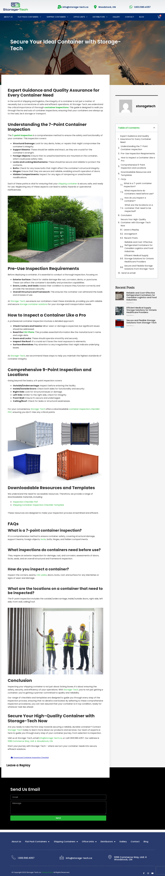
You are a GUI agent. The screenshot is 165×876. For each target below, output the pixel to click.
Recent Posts (131, 237)
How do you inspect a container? (135, 199)
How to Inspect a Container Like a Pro (138, 159)
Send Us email (128, 272)
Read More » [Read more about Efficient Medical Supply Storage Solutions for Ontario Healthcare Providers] (130, 315)
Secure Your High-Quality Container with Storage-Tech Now (136, 222)
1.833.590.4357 (142, 7)
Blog (141, 17)
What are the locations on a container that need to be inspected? (139, 208)
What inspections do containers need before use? (139, 192)
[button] (154, 128)
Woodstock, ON (107, 7)
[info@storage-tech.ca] (59, 7)
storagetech (130, 233)
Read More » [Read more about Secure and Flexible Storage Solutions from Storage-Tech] (130, 325)
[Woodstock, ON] (95, 7)
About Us (8, 17)
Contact (129, 17)
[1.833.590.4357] (131, 7)
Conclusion (126, 215)
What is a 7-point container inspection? (138, 185)
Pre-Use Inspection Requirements (138, 153)
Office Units (80, 17)
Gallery (116, 17)
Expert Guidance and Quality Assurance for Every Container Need (135, 139)
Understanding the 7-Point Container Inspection (134, 148)
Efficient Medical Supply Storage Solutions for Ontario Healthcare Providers (139, 258)
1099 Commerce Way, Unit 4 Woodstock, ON (130, 858)
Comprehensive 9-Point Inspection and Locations (133, 166)
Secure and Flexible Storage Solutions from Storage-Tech (139, 267)
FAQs (123, 179)
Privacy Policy (47, 872)
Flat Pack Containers (29, 17)
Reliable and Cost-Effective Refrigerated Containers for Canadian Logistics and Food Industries (139, 247)
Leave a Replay (131, 229)
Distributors (100, 17)
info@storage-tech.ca (75, 7)
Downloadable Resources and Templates (136, 174)
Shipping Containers (57, 17)
